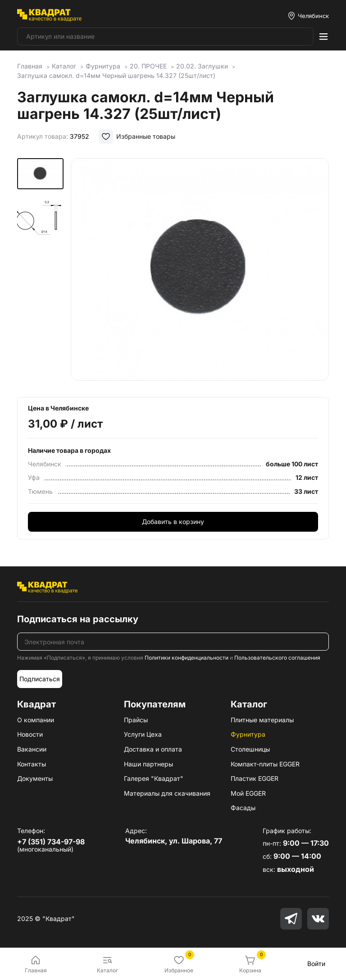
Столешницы (250, 749)
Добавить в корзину (173, 521)
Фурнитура (248, 734)
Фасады (243, 807)
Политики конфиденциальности (186, 657)
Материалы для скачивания (167, 793)
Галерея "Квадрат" (153, 778)
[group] (200, 271)
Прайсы (136, 720)
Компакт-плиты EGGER (265, 764)
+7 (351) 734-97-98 (51, 842)
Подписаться (39, 679)
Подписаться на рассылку (77, 619)
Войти (316, 963)
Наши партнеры (148, 764)
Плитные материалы (262, 720)
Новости (30, 734)
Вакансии (31, 749)
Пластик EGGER (254, 778)
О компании (35, 720)
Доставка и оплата (153, 749)
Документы (35, 778)
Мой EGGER (248, 793)
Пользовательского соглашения (277, 657)
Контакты (31, 764)
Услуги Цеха (143, 734)
